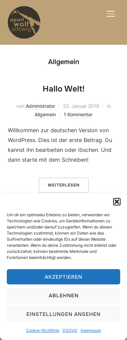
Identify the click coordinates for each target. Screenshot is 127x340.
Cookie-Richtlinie (42, 330)
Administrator (40, 106)
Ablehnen (64, 295)
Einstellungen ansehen (63, 314)
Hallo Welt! (64, 89)
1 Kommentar (78, 114)
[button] (116, 201)
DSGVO (70, 330)
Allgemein (45, 114)
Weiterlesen (64, 185)
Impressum (91, 330)
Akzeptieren (63, 277)
